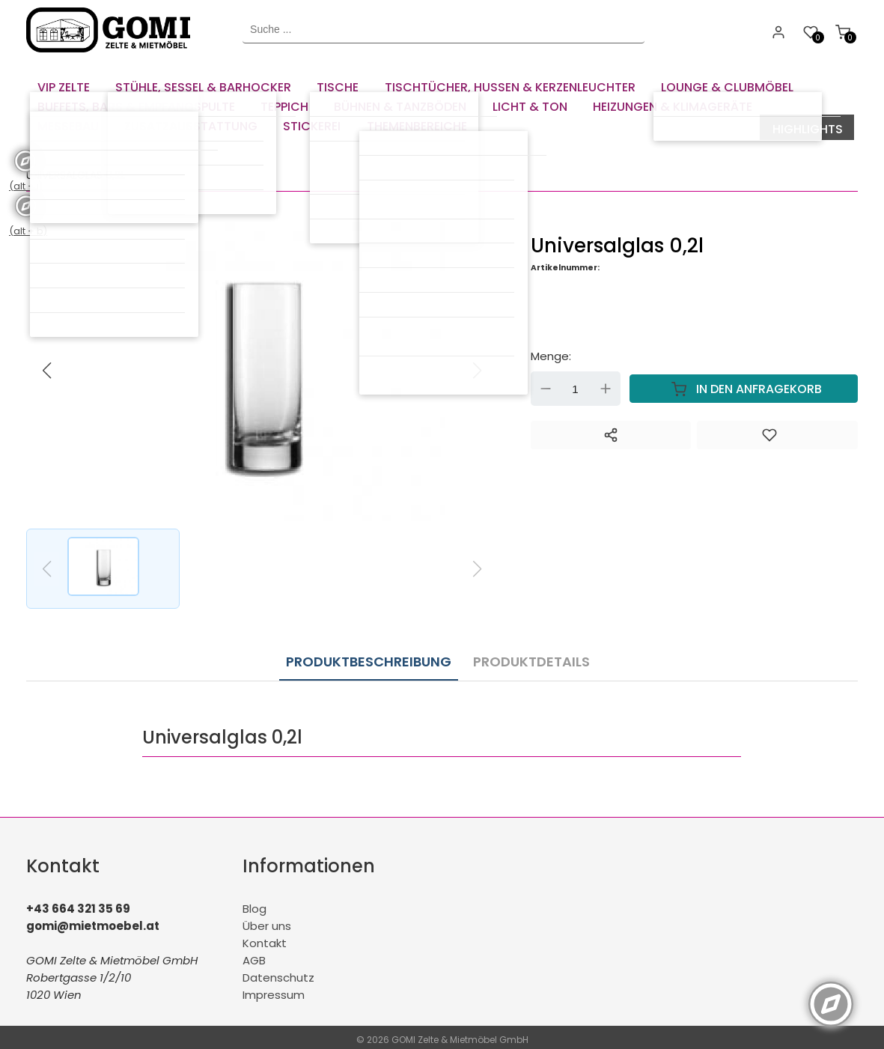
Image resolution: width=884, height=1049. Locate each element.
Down (546, 387)
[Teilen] (611, 433)
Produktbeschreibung (368, 656)
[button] (477, 368)
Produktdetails (524, 656)
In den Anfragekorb (743, 387)
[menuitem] (63, 82)
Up (606, 387)
